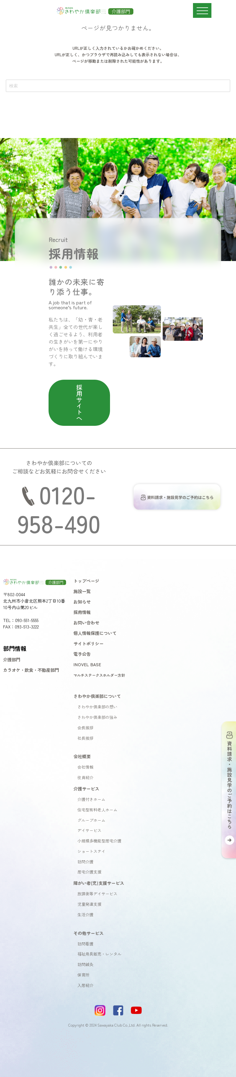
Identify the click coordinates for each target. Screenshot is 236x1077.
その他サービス (88, 933)
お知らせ (82, 601)
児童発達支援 (89, 904)
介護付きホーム (91, 799)
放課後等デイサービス (97, 894)
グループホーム (91, 820)
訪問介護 (85, 862)
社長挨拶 (85, 738)
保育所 (83, 975)
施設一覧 (82, 591)
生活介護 (85, 914)
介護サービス (86, 788)
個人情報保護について (94, 633)
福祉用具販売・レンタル (99, 954)
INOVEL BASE (87, 664)
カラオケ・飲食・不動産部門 (31, 670)
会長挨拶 (85, 728)
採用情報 (82, 612)
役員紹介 (85, 777)
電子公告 (82, 654)
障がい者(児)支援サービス (98, 883)
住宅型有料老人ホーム (97, 810)
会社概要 (82, 756)
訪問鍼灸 (85, 964)
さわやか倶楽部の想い (97, 707)
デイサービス (89, 830)
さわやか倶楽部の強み (97, 717)
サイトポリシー (88, 643)
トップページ (86, 580)
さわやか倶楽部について (97, 696)
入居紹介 (85, 985)
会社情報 (85, 767)
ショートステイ (91, 851)
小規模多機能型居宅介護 (99, 841)
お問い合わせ (86, 622)
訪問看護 (85, 944)
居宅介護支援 (89, 872)
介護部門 (11, 659)
